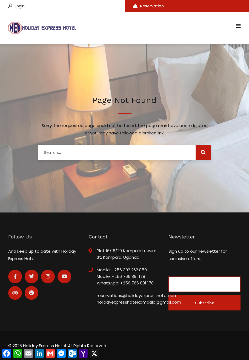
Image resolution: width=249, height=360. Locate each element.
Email (173, 272)
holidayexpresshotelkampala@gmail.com (139, 302)
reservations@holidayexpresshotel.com (137, 295)
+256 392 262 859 (129, 270)
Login (16, 6)
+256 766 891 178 (128, 276)
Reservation (148, 6)
